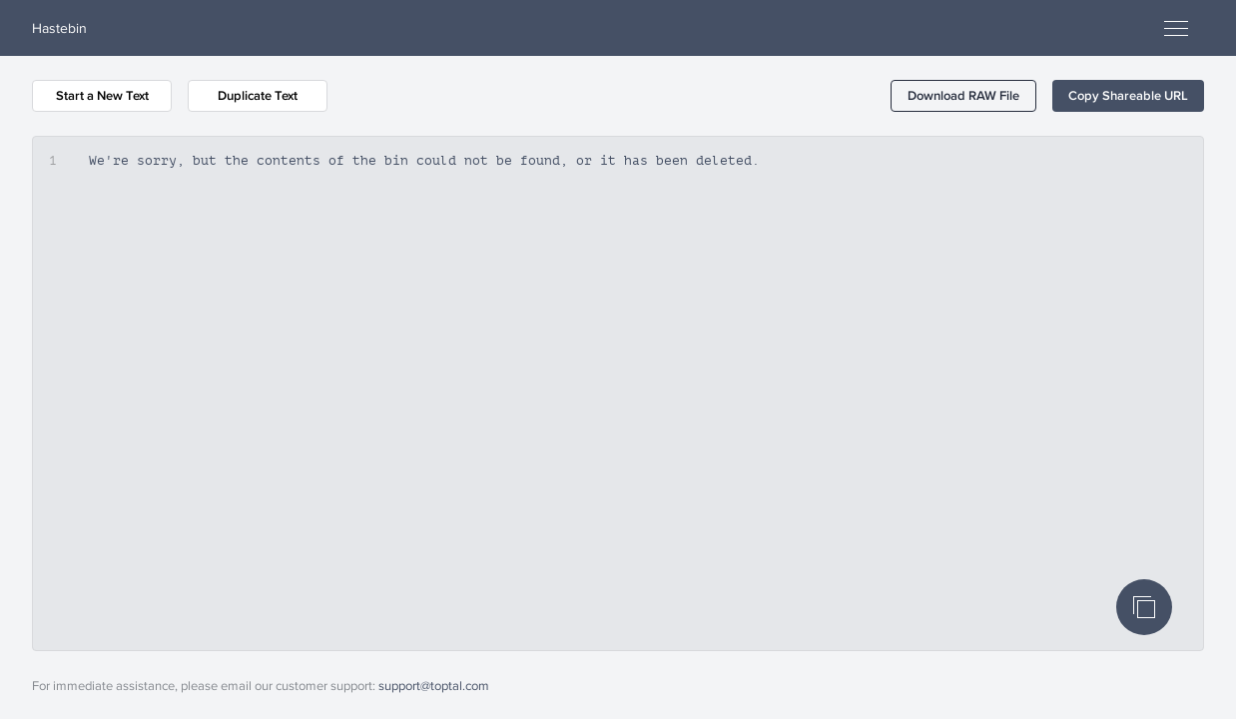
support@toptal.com (433, 685)
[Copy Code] (1144, 607)
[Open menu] (1176, 28)
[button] (963, 96)
